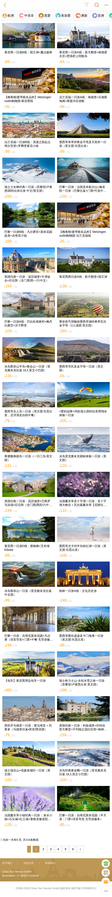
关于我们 (7, 863)
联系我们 (50, 863)
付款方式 (29, 863)
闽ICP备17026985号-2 (83, 888)
